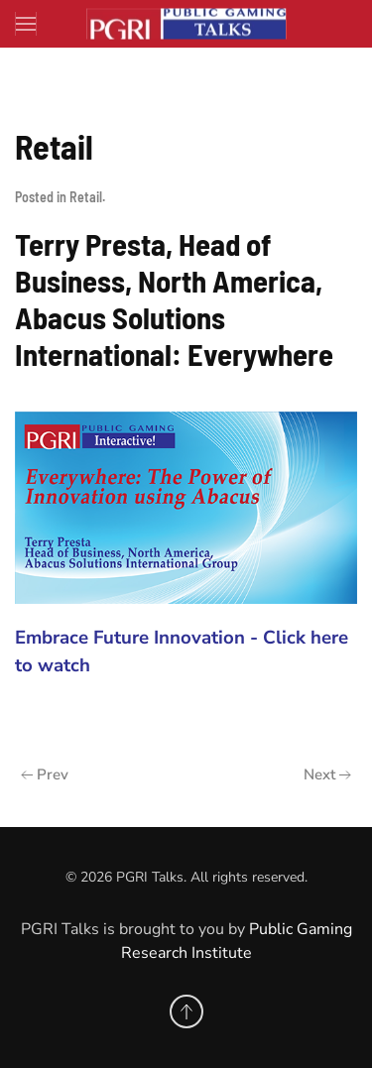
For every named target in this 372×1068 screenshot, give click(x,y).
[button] (26, 24)
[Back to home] (186, 24)
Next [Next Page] (327, 774)
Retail (85, 196)
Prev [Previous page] (44, 774)
